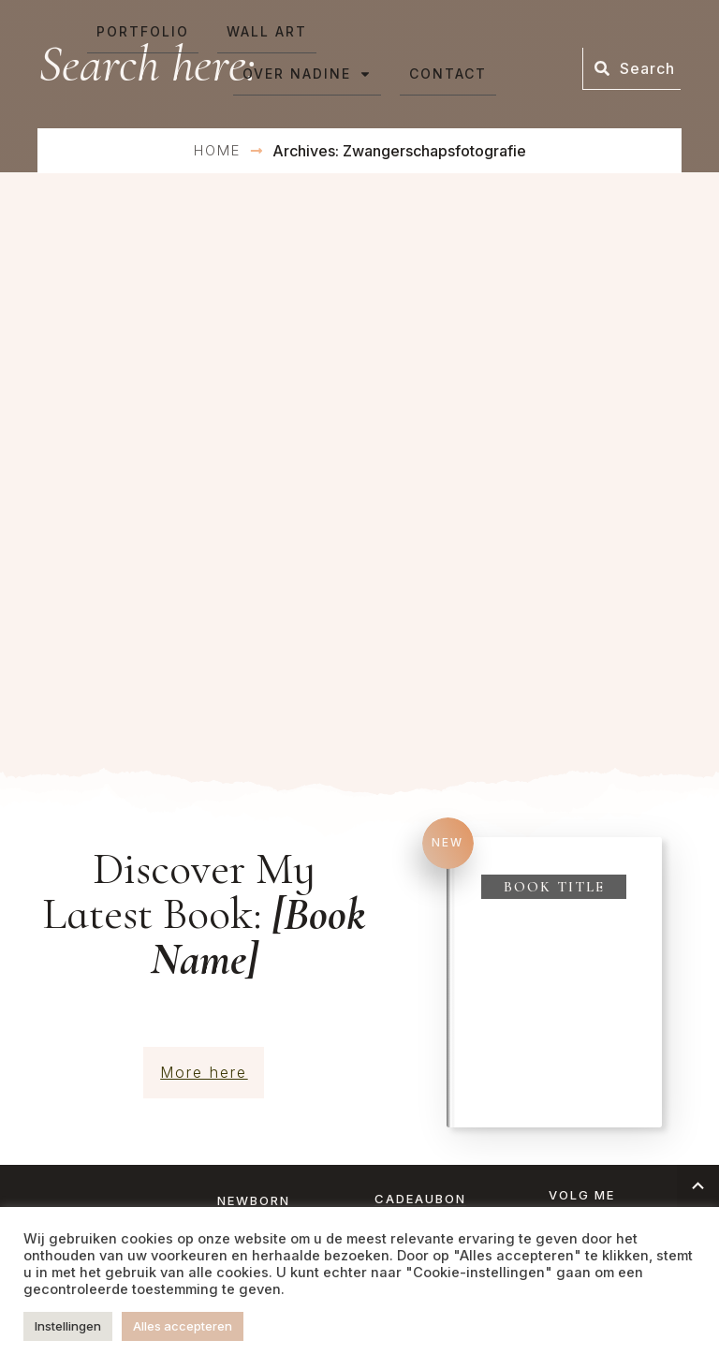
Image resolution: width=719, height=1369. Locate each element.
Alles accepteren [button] (182, 1325)
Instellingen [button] (68, 1325)
